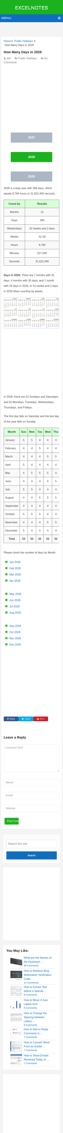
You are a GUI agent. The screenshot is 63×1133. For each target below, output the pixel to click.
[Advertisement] (32, 28)
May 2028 (15, 594)
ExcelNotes (31, 8)
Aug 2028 (15, 612)
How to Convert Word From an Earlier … (37, 1044)
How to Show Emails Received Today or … (37, 1057)
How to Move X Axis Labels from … (36, 1002)
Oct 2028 (14, 632)
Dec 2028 (15, 644)
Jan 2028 (14, 562)
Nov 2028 (15, 638)
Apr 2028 (14, 580)
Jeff (8, 58)
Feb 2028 (15, 568)
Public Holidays (27, 58)
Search (31, 855)
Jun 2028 (14, 600)
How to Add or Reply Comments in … (36, 1031)
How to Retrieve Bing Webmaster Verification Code (37, 974)
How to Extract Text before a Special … (35, 989)
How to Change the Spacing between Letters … (35, 1017)
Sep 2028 (15, 626)
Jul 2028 (14, 606)
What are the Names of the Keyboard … (38, 959)
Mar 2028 (15, 574)
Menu (6, 18)
